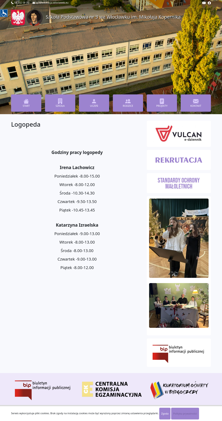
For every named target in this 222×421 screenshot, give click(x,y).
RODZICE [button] (128, 103)
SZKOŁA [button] (60, 103)
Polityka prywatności (185, 413)
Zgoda (165, 413)
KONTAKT (195, 103)
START (26, 103)
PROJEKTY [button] (161, 103)
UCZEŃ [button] (94, 103)
